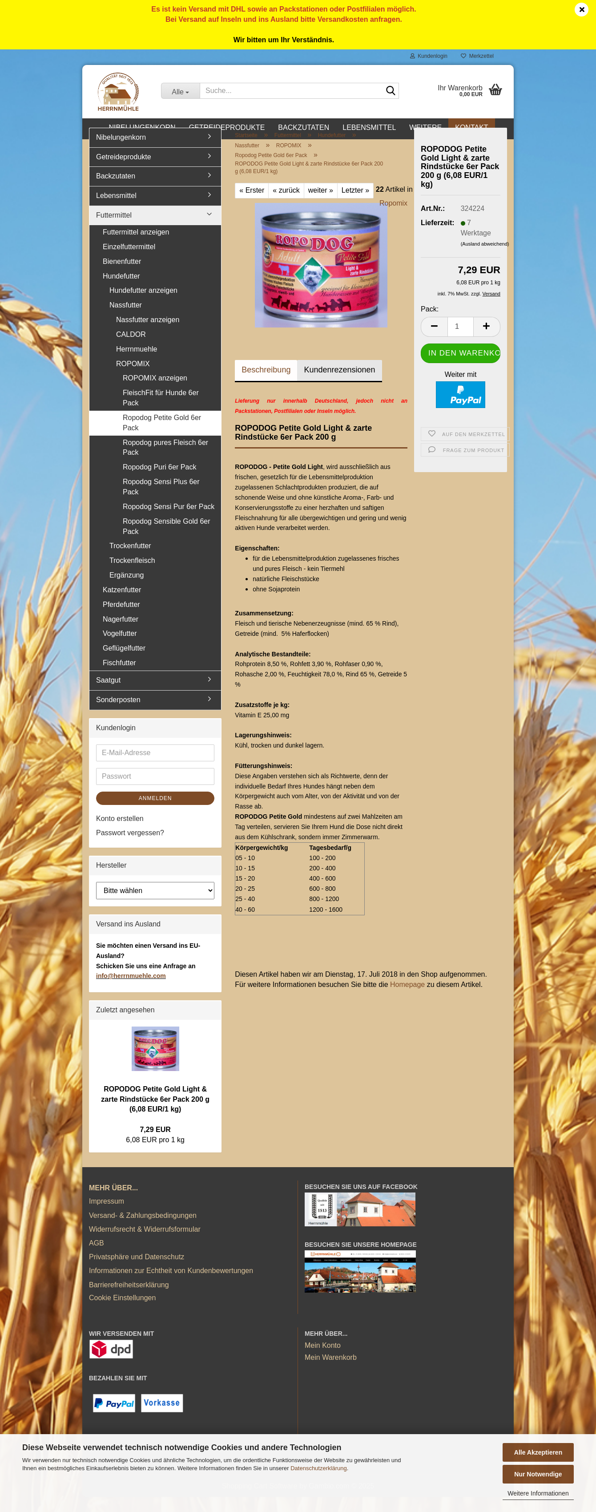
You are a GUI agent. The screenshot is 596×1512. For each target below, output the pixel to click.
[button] (434, 342)
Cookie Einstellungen (122, 1313)
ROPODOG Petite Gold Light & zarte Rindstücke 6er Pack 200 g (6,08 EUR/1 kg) (155, 1114)
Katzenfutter (122, 605)
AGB (96, 1258)
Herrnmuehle (136, 364)
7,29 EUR (155, 1145)
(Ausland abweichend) (485, 259)
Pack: (430, 324)
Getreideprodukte (227, 127)
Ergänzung (126, 590)
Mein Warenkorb (331, 1373)
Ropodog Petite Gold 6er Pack (162, 438)
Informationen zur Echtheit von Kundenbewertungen (171, 1286)
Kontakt (471, 127)
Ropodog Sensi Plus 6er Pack (161, 502)
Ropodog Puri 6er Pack (159, 482)
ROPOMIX (133, 379)
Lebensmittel (369, 127)
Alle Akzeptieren (538, 1452)
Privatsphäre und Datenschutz (136, 1272)
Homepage (407, 1000)
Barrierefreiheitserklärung (129, 1300)
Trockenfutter (130, 561)
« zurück (286, 206)
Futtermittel (114, 230)
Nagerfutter (120, 634)
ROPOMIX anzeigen (155, 393)
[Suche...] (180, 91)
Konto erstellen (120, 833)
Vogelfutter (120, 649)
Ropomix (393, 218)
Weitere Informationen (537, 1493)
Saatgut (108, 695)
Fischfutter (119, 678)
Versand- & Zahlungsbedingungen (143, 1230)
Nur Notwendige (538, 1474)
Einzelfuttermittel (129, 262)
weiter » (320, 206)
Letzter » (355, 206)
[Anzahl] (460, 342)
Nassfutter (125, 320)
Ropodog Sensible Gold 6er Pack (166, 541)
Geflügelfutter (124, 663)
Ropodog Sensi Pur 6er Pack (168, 522)
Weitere (425, 127)
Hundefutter (121, 291)
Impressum (106, 1217)
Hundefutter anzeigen (143, 306)
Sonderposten (118, 715)
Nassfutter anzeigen (147, 335)
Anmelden (155, 813)
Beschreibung (266, 385)
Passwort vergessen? (130, 848)
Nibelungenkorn (142, 127)
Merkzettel (477, 56)
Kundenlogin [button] (428, 56)
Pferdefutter (121, 619)
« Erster (251, 206)
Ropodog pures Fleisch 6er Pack (165, 463)
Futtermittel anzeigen (136, 247)
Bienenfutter (122, 276)
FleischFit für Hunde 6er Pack (161, 413)
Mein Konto (323, 1361)
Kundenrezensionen (339, 385)
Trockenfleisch (132, 576)
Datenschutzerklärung (318, 1468)
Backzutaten (303, 127)
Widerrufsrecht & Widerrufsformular (145, 1244)
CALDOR (131, 350)
